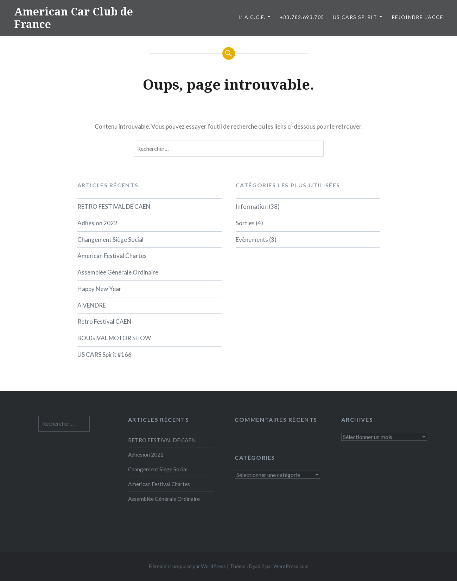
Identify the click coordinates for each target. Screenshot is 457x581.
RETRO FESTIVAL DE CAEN (114, 206)
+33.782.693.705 (302, 17)
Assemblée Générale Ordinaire (117, 272)
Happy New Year (99, 288)
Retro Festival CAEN (104, 321)
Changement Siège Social (110, 239)
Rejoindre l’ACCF (417, 17)
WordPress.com (291, 566)
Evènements (252, 239)
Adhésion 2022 (97, 223)
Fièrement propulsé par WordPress (187, 566)
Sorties (245, 223)
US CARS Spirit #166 (104, 354)
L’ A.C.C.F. (252, 17)
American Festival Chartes (112, 255)
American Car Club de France (73, 17)
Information (252, 206)
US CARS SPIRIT (355, 17)
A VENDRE (91, 305)
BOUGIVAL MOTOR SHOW (114, 338)
